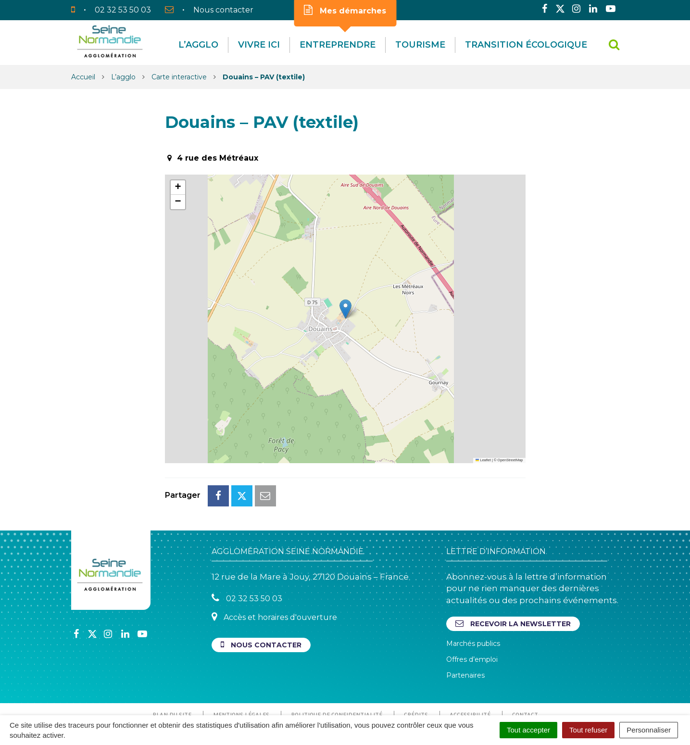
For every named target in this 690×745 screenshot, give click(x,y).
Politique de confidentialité (336, 672)
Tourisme (420, 44)
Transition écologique (526, 44)
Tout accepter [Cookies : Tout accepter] (528, 730)
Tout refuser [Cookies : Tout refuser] (588, 730)
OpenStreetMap (510, 460)
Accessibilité (470, 672)
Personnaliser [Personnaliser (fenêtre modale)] (649, 730)
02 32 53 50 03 (247, 555)
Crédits (416, 672)
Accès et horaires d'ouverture (274, 574)
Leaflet (483, 460)
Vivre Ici (259, 44)
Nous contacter (261, 601)
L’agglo (198, 44)
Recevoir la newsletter (513, 580)
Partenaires (465, 632)
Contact (525, 672)
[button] (345, 309)
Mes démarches (345, 10)
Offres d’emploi (472, 616)
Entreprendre (338, 44)
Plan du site (171, 672)
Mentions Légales (241, 672)
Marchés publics (473, 600)
